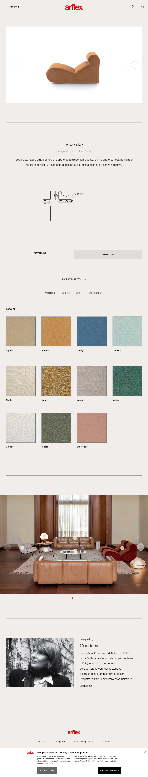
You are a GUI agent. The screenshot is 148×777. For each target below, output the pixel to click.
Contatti (105, 741)
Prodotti (14, 6)
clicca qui (52, 761)
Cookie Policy (98, 761)
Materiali (40, 253)
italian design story (83, 741)
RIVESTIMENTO (70, 279)
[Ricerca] (142, 7)
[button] (134, 65)
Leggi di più (86, 685)
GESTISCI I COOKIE (47, 771)
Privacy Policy (85, 761)
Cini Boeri (78, 151)
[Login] (132, 7)
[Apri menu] (5, 7)
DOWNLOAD (108, 254)
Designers (60, 741)
